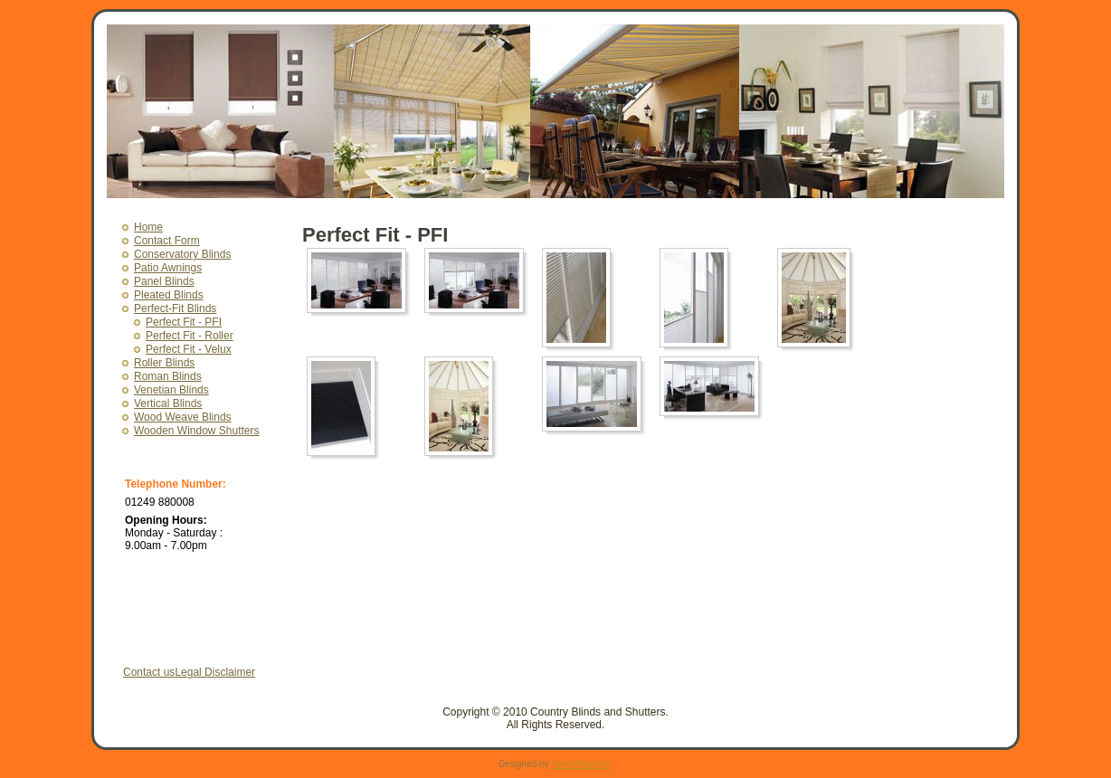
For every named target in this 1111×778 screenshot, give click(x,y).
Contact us (149, 672)
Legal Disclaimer (215, 672)
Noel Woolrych (580, 764)
